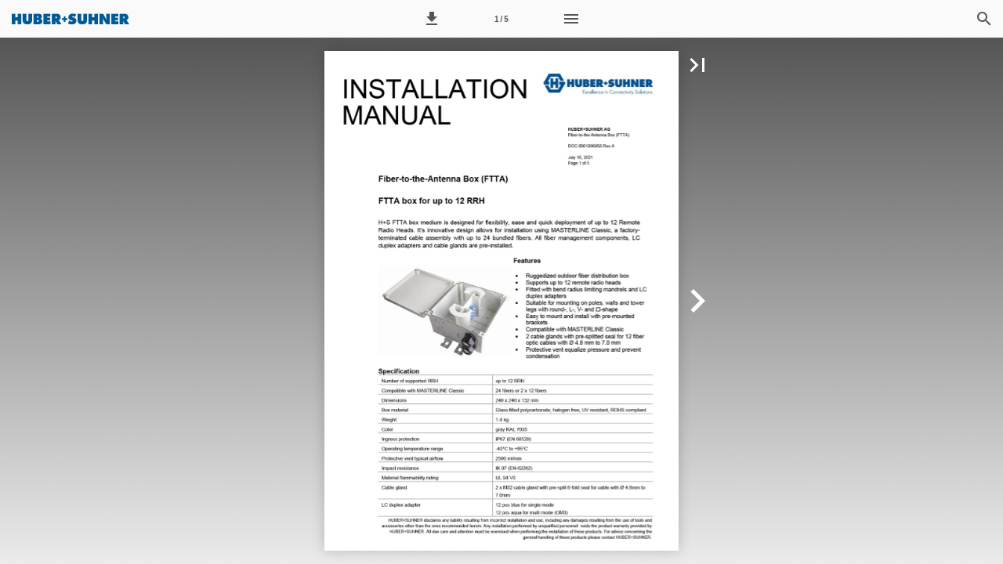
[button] (432, 19)
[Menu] (571, 19)
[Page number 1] (501, 19)
